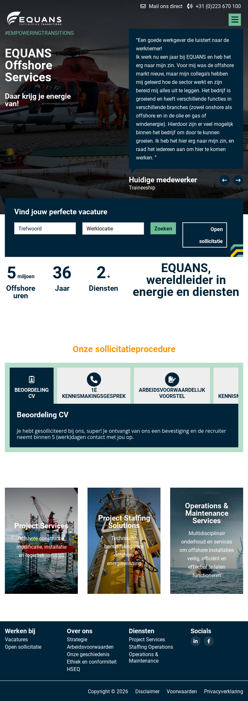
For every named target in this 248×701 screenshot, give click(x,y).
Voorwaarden (182, 691)
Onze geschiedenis (88, 654)
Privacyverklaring (223, 691)
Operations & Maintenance (144, 657)
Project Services (147, 639)
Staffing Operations (151, 647)
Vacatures (16, 639)
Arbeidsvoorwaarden (90, 647)
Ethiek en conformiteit (92, 661)
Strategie (77, 639)
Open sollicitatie (211, 235)
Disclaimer (147, 691)
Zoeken (163, 228)
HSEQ (73, 669)
